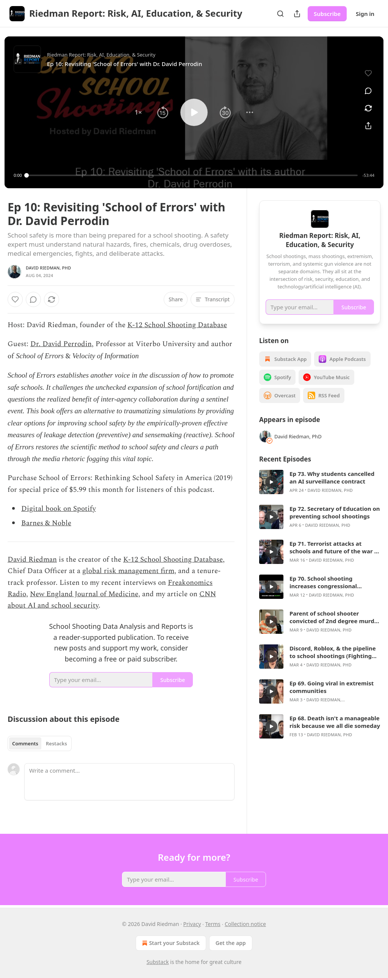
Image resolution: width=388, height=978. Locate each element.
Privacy (192, 924)
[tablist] (40, 743)
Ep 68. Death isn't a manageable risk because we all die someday (334, 721)
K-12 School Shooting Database (177, 325)
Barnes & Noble (46, 523)
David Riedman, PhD (48, 268)
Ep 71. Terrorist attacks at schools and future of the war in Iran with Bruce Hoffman (334, 547)
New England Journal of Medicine (84, 594)
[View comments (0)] (368, 91)
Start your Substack (170, 943)
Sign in (365, 13)
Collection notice (245, 924)
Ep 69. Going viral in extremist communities (331, 687)
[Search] (280, 13)
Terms (212, 924)
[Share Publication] (297, 13)
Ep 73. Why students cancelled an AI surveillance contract (331, 477)
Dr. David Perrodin (61, 344)
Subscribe (327, 13)
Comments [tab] (25, 743)
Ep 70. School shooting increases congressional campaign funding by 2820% (329, 582)
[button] (138, 112)
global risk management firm (128, 570)
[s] (271, 482)
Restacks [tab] (56, 743)
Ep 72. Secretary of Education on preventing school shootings (334, 512)
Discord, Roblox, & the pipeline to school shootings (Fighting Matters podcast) (332, 652)
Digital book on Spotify (58, 508)
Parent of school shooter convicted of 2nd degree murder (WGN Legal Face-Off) (334, 617)
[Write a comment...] (129, 782)
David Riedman (32, 559)
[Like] (15, 299)
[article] (319, 482)
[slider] (192, 175)
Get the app (231, 943)
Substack (158, 961)
